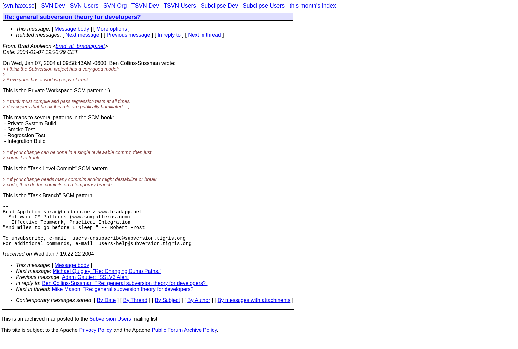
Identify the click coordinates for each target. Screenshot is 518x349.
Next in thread (204, 35)
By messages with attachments (254, 311)
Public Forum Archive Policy (184, 340)
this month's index (313, 5)
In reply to (169, 35)
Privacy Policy (95, 340)
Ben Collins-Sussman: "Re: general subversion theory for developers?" (124, 293)
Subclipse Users (264, 5)
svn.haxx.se (19, 5)
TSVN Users (180, 5)
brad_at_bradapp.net (80, 46)
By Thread (135, 311)
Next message (82, 35)
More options (111, 29)
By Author (198, 311)
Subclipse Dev (219, 5)
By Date (106, 311)
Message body (72, 29)
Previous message (128, 35)
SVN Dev (53, 5)
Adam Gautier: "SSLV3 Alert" (96, 288)
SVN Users (84, 5)
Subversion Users (110, 329)
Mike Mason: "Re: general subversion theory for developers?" (124, 299)
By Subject (167, 311)
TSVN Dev (145, 5)
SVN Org (115, 5)
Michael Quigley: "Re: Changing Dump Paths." (107, 282)
